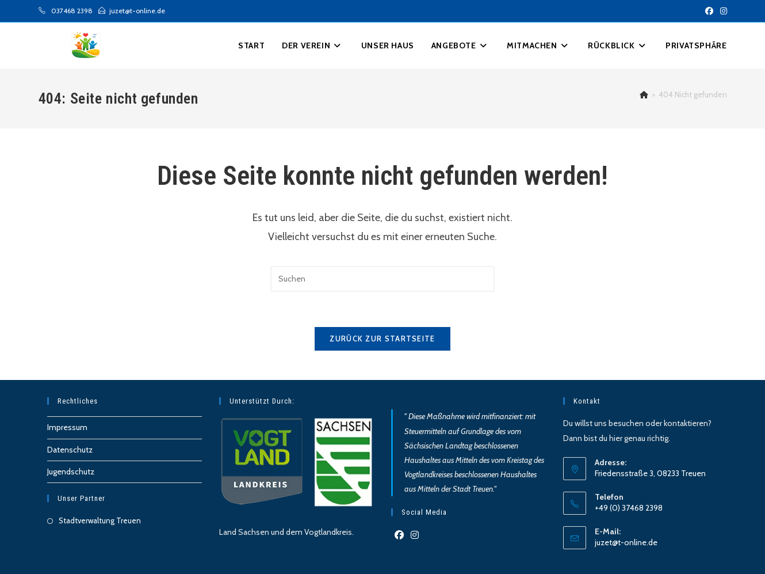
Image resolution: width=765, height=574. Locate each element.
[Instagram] (415, 535)
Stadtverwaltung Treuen (100, 520)
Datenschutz (70, 449)
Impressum (67, 427)
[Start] (644, 94)
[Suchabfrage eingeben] (382, 279)
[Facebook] (399, 535)
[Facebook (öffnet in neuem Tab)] (709, 11)
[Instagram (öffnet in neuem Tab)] (722, 11)
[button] (696, 45)
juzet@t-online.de (626, 542)
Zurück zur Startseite (382, 338)
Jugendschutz (70, 471)
